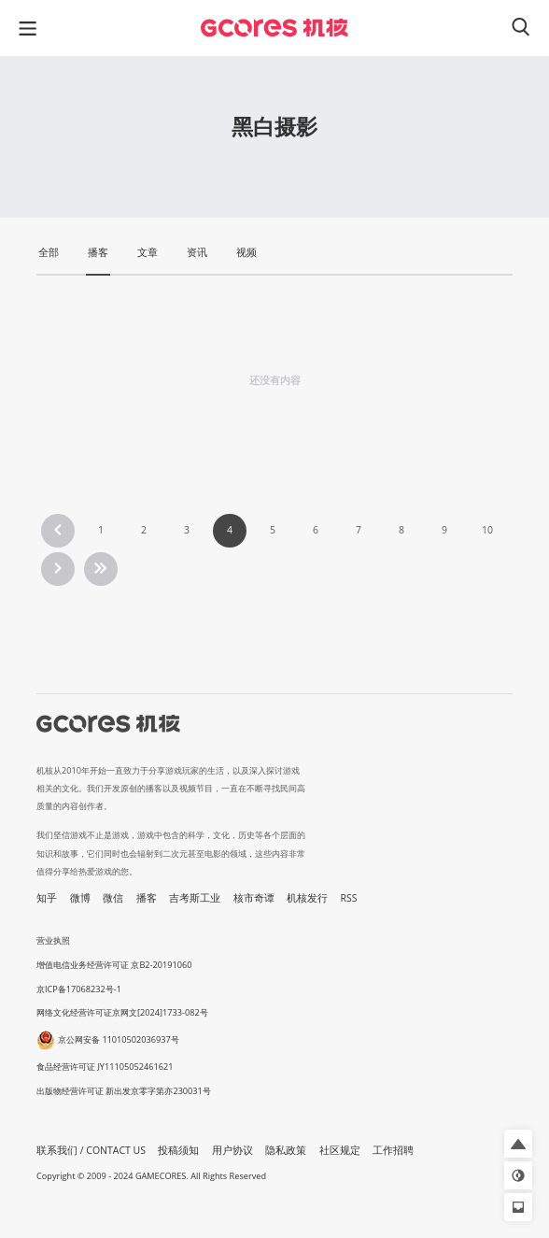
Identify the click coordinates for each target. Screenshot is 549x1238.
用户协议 (232, 1150)
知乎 (46, 897)
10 (487, 529)
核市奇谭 (253, 897)
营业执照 (53, 940)
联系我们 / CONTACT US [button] (91, 1150)
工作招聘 (393, 1150)
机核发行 (307, 897)
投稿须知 (178, 1150)
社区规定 (339, 1150)
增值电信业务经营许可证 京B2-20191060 (113, 965)
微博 (80, 897)
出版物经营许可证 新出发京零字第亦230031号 (123, 1091)
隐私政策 (285, 1150)
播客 (146, 897)
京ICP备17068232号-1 (78, 989)
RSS (349, 897)
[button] (518, 1144)
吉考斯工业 (194, 897)
